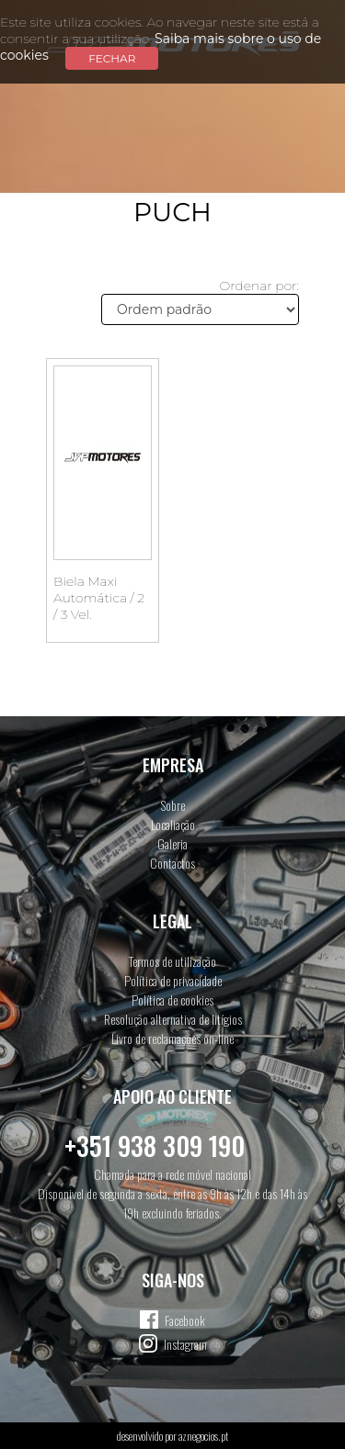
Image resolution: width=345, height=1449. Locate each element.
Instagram (185, 1344)
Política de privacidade (173, 980)
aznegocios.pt (203, 1435)
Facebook (185, 1320)
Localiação (173, 824)
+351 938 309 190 (154, 1145)
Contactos (172, 862)
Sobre (173, 804)
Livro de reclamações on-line (172, 1038)
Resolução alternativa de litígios (173, 1018)
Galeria (172, 843)
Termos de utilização (172, 961)
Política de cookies (172, 999)
